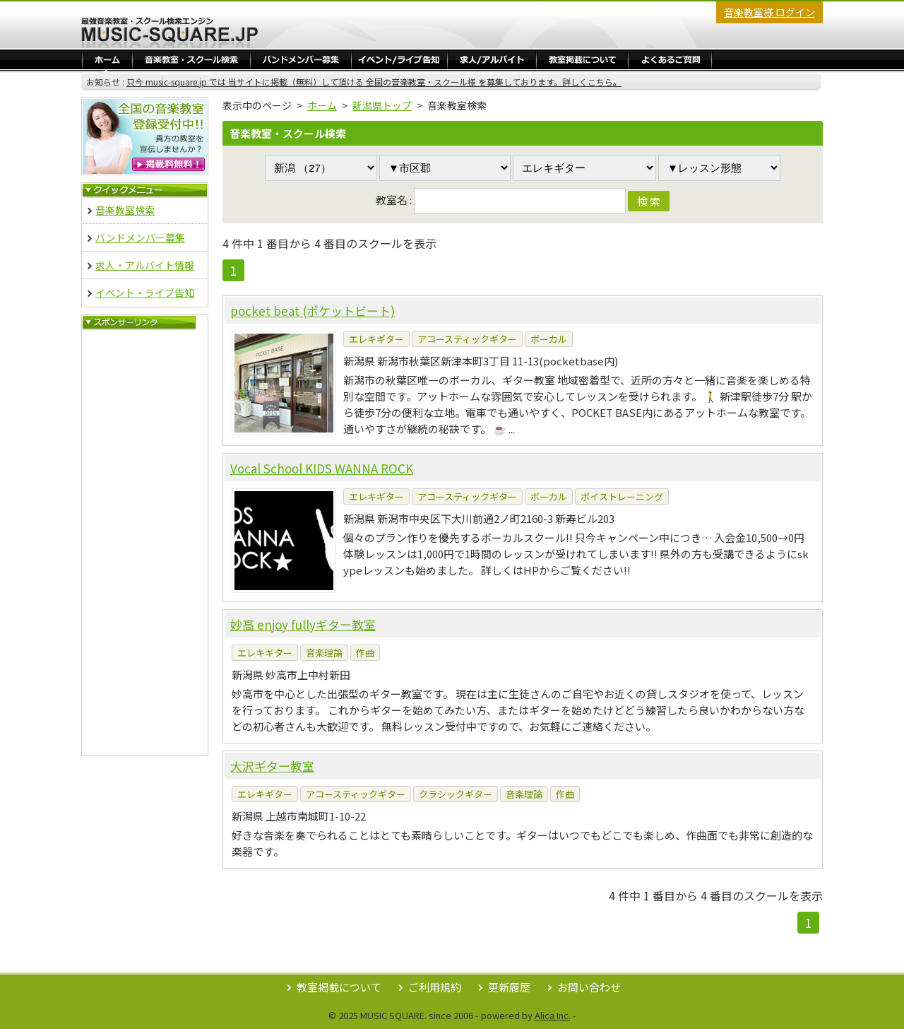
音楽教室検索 (125, 210)
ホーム (107, 59)
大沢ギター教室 (272, 766)
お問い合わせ (589, 987)
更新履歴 (509, 987)
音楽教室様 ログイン (769, 12)
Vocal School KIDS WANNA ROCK (321, 468)
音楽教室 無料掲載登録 (144, 136)
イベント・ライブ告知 (399, 59)
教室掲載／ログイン (582, 59)
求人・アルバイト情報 (491, 59)
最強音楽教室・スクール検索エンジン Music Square (169, 32)
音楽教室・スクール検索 (191, 59)
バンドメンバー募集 (300, 59)
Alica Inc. (553, 1015)
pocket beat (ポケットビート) (312, 310)
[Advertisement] (145, 543)
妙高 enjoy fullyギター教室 (303, 624)
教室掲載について (339, 987)
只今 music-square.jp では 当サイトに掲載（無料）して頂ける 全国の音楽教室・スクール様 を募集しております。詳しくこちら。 (374, 82)
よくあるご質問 (669, 59)
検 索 (648, 201)
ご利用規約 (434, 987)
